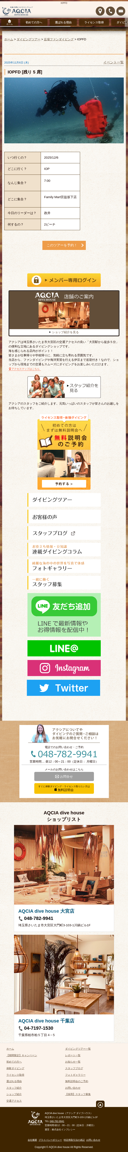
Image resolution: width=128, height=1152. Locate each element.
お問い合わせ (73, 1087)
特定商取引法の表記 (74, 1140)
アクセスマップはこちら (26, 368)
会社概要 (32, 1140)
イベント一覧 (113, 62)
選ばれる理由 (63, 22)
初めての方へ (34, 22)
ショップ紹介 (14, 1094)
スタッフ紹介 (14, 1087)
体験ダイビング (15, 1068)
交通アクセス (14, 1100)
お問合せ (66, 776)
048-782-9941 (38, 918)
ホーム (9, 24)
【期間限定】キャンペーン (21, 1055)
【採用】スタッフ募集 (78, 1094)
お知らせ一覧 (73, 1061)
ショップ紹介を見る (65, 332)
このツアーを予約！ (62, 245)
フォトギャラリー (75, 1074)
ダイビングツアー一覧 (78, 1048)
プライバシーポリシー (50, 1140)
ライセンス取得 (94, 22)
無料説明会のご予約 (76, 1081)
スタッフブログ (74, 1068)
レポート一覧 (73, 1055)
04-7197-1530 (38, 1028)
